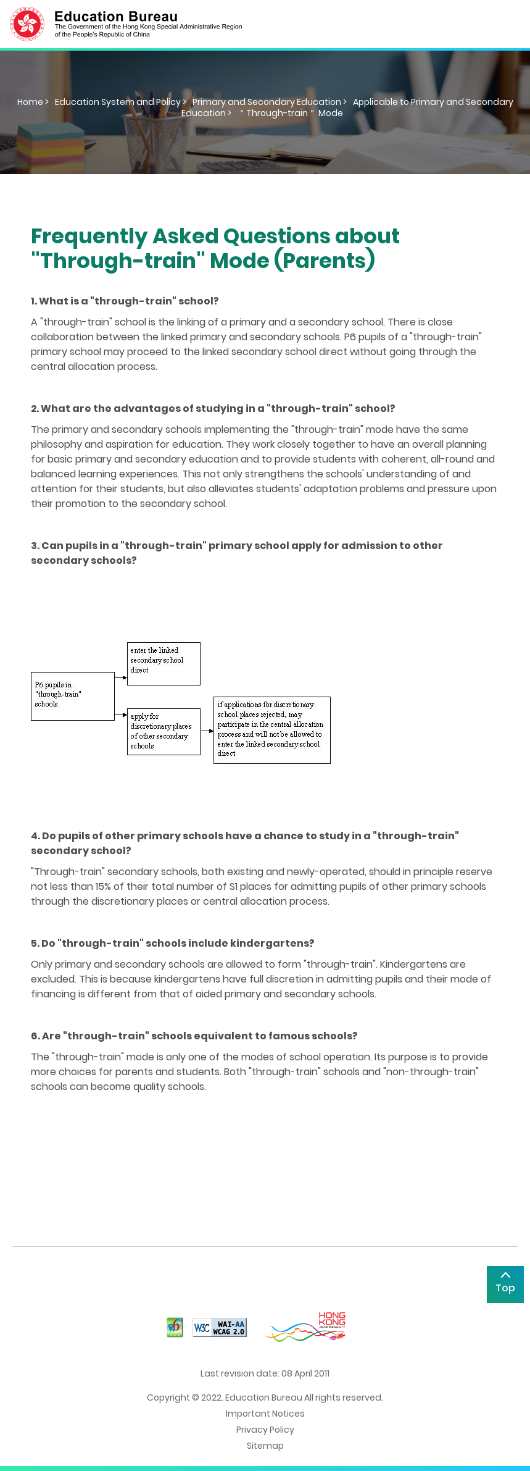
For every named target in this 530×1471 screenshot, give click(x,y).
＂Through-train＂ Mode (290, 113)
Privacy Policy (265, 1429)
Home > (33, 102)
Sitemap (265, 1446)
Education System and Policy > (120, 102)
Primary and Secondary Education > (270, 102)
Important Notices (265, 1413)
